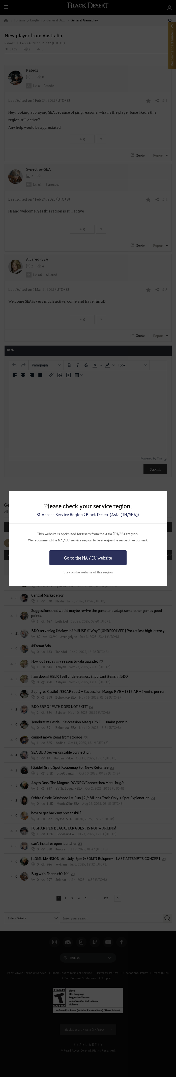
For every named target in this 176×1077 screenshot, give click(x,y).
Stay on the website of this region (88, 572)
